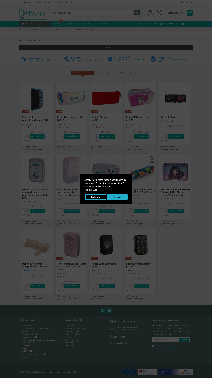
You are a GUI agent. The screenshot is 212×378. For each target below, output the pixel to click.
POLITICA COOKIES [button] (95, 190)
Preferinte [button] (95, 197)
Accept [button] (117, 197)
